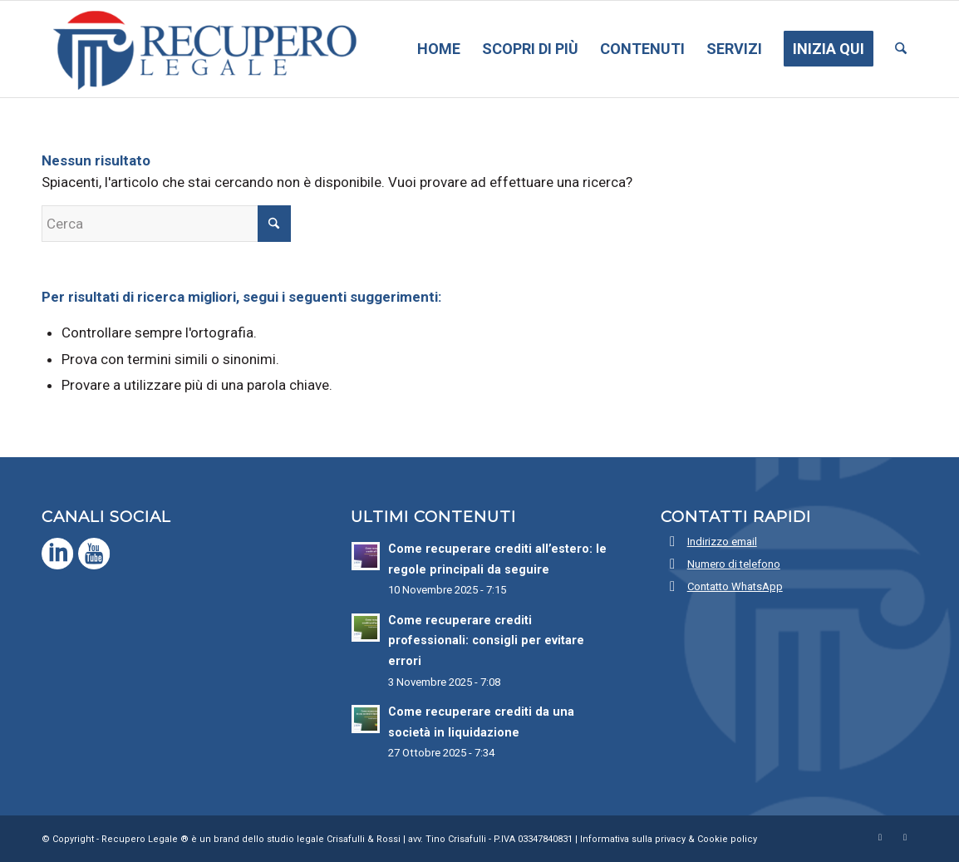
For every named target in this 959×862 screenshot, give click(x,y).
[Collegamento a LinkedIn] (880, 837)
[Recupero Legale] (201, 49)
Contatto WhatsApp (735, 586)
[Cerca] (900, 49)
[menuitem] (438, 49)
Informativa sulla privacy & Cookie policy (668, 839)
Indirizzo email (722, 541)
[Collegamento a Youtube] (905, 837)
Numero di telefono (733, 564)
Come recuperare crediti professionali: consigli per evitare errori (486, 640)
